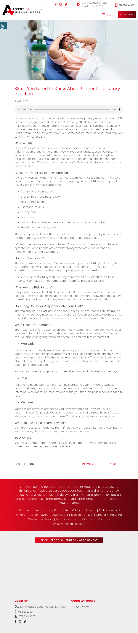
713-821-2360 (124, 5)
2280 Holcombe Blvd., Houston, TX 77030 (92, 4)
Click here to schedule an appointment (69, 540)
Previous (88, 464)
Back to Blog (24, 464)
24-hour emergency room (58, 281)
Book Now (126, 15)
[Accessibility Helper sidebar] (3, 25)
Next (113, 464)
